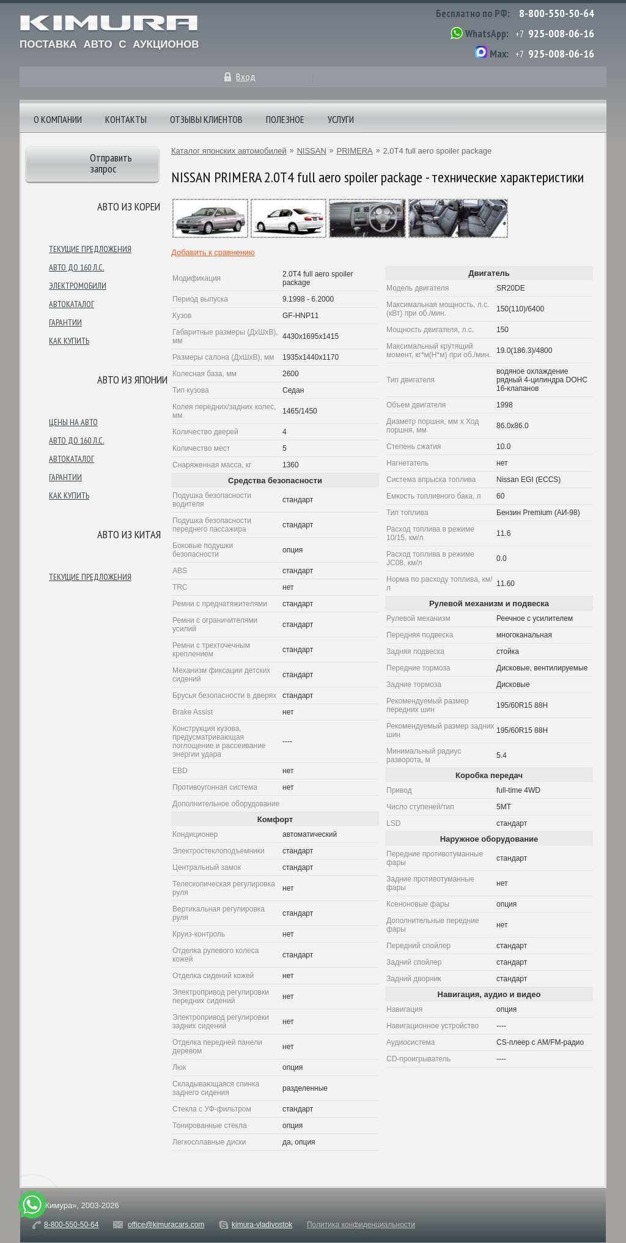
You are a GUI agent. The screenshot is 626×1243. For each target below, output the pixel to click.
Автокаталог (71, 304)
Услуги (341, 119)
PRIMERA (355, 150)
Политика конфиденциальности (361, 1224)
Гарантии (65, 322)
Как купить (69, 340)
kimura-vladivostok (262, 1224)
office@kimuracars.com (166, 1224)
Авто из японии (132, 380)
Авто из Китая (129, 534)
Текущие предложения (90, 248)
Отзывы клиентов (206, 119)
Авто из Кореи (128, 206)
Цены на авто (73, 422)
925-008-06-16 (561, 33)
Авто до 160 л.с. (76, 267)
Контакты (126, 119)
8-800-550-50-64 (556, 13)
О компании (58, 119)
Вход (246, 76)
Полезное (285, 119)
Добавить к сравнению (213, 252)
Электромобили (77, 285)
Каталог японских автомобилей (229, 150)
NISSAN (311, 150)
